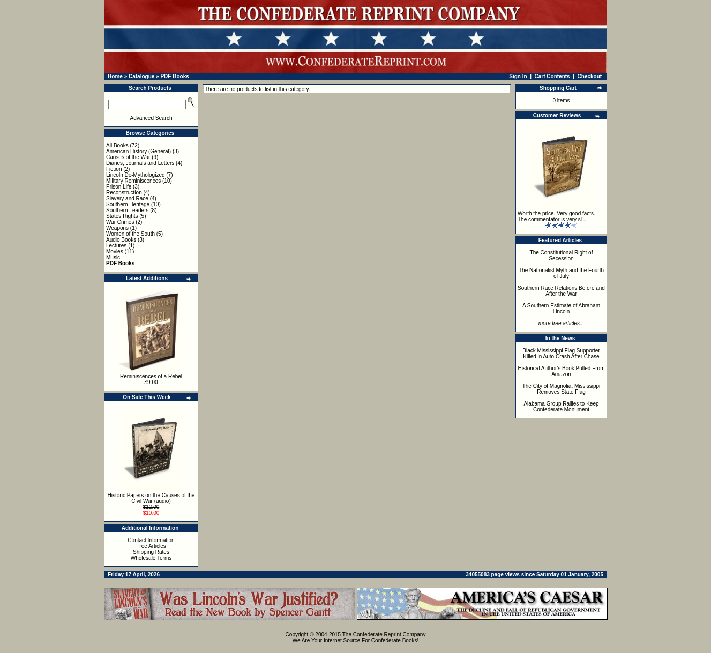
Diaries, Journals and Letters (140, 163)
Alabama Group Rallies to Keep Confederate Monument (560, 406)
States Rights (122, 216)
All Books (117, 145)
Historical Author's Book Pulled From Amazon (561, 371)
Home (115, 76)
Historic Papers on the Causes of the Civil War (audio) (151, 498)
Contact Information (151, 540)
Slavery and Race (127, 198)
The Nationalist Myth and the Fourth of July (561, 273)
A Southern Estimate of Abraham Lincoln (561, 308)
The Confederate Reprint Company (384, 634)
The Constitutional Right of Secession (561, 255)
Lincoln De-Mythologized (135, 175)
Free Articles (151, 546)
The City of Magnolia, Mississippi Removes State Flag (561, 389)
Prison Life (118, 187)
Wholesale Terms (151, 558)
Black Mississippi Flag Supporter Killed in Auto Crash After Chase (561, 353)
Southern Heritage (127, 204)
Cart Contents (552, 76)
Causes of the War (128, 157)
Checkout (590, 76)
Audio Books (121, 240)
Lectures (116, 246)
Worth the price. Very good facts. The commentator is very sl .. (556, 216)
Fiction (114, 169)
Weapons (117, 228)
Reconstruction (124, 193)
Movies (114, 251)
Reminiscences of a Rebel (151, 376)
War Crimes (120, 222)
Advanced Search (151, 118)
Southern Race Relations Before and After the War (561, 291)
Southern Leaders (127, 210)
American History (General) (138, 151)
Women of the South (130, 234)
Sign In (518, 76)
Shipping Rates (151, 552)
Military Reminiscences (133, 181)
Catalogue (141, 76)
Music (113, 257)
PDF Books (174, 76)
